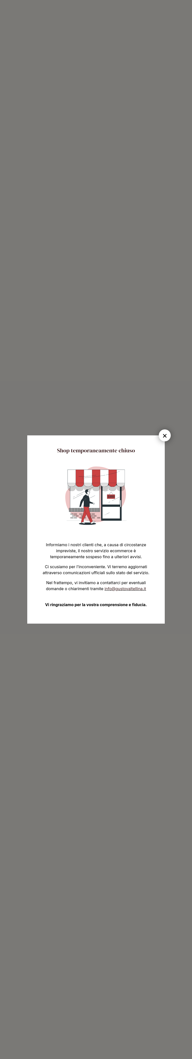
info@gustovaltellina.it (125, 588)
